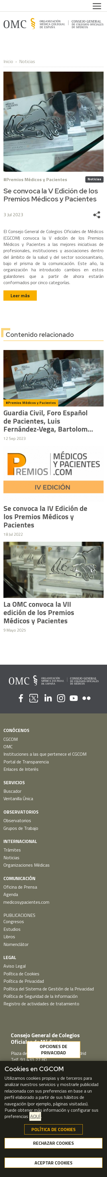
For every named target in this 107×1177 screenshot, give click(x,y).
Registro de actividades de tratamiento (41, 1003)
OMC (8, 746)
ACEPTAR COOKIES (53, 1162)
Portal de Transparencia (26, 761)
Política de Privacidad (23, 981)
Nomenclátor (16, 944)
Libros (9, 936)
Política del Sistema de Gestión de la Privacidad (48, 988)
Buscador (12, 791)
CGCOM (10, 739)
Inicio (8, 61)
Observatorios (17, 820)
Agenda (10, 894)
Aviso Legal (14, 965)
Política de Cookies (21, 973)
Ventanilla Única (18, 798)
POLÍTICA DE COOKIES (53, 1129)
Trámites (12, 849)
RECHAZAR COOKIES (53, 1143)
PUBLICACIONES (19, 915)
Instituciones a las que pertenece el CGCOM (44, 754)
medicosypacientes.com (26, 902)
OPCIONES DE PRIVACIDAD (53, 1049)
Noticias (27, 61)
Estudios (12, 929)
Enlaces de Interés (21, 769)
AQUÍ (35, 1116)
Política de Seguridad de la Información (40, 996)
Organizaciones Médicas (26, 864)
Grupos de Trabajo (20, 828)
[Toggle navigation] (97, 5)
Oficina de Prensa (20, 886)
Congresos (13, 921)
